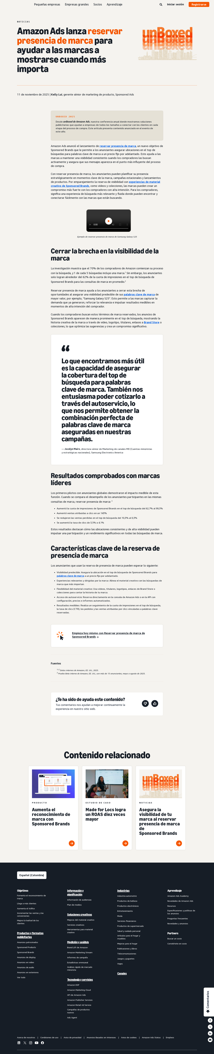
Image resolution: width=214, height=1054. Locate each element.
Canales (122, 973)
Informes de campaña (77, 957)
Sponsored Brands (25, 952)
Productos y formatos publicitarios (30, 935)
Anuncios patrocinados (27, 942)
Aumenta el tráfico (26, 908)
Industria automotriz (127, 896)
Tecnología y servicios (80, 979)
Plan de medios (74, 904)
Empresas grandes (77, 4)
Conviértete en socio (177, 943)
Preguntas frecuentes (177, 918)
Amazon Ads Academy (178, 896)
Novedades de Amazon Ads (180, 901)
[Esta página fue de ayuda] (154, 704)
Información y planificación (75, 892)
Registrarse (199, 4)
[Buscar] (161, 4)
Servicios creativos (75, 925)
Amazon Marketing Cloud (79, 990)
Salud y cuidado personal (128, 931)
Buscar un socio (174, 938)
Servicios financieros (126, 921)
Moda (119, 916)
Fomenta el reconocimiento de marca (31, 897)
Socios (97, 4)
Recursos (171, 906)
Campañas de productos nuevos (78, 1011)
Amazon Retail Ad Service (79, 1005)
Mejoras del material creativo (80, 920)
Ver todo (21, 977)
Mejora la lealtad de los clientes (28, 922)
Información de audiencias (79, 899)
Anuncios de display (26, 957)
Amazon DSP (73, 985)
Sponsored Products (26, 947)
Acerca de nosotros (26, 1037)
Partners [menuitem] (172, 933)
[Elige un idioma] (31, 875)
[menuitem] (32, 954)
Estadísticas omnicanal (77, 962)
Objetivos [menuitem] (22, 890)
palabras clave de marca (139, 294)
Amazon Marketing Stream (79, 952)
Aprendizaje (114, 4)
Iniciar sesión (175, 4)
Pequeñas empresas (47, 4)
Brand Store (151, 322)
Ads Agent (72, 1017)
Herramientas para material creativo (80, 931)
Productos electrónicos (128, 906)
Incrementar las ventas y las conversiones (30, 914)
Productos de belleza (127, 901)
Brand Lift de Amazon (77, 947)
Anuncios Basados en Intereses (101, 1037)
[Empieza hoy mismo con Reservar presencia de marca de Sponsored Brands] (115, 635)
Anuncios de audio (25, 967)
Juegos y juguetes (125, 958)
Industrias (123, 890)
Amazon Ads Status (151, 1037)
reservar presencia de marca (118, 146)
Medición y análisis (78, 942)
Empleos (170, 1037)
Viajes (120, 963)
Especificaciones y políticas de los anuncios (181, 912)
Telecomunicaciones (126, 953)
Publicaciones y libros (127, 948)
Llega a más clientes (26, 903)
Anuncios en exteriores (28, 972)
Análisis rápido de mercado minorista (79, 968)
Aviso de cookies (129, 1037)
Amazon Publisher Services (80, 1000)
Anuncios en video (25, 962)
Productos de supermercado (130, 926)
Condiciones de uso (49, 1037)
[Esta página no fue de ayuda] (145, 704)
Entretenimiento (125, 911)
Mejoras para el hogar (127, 943)
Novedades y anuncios (177, 923)
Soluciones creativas (79, 914)
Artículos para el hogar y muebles (128, 937)
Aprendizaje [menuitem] (174, 890)
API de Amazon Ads (76, 995)
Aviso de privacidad (72, 1037)
